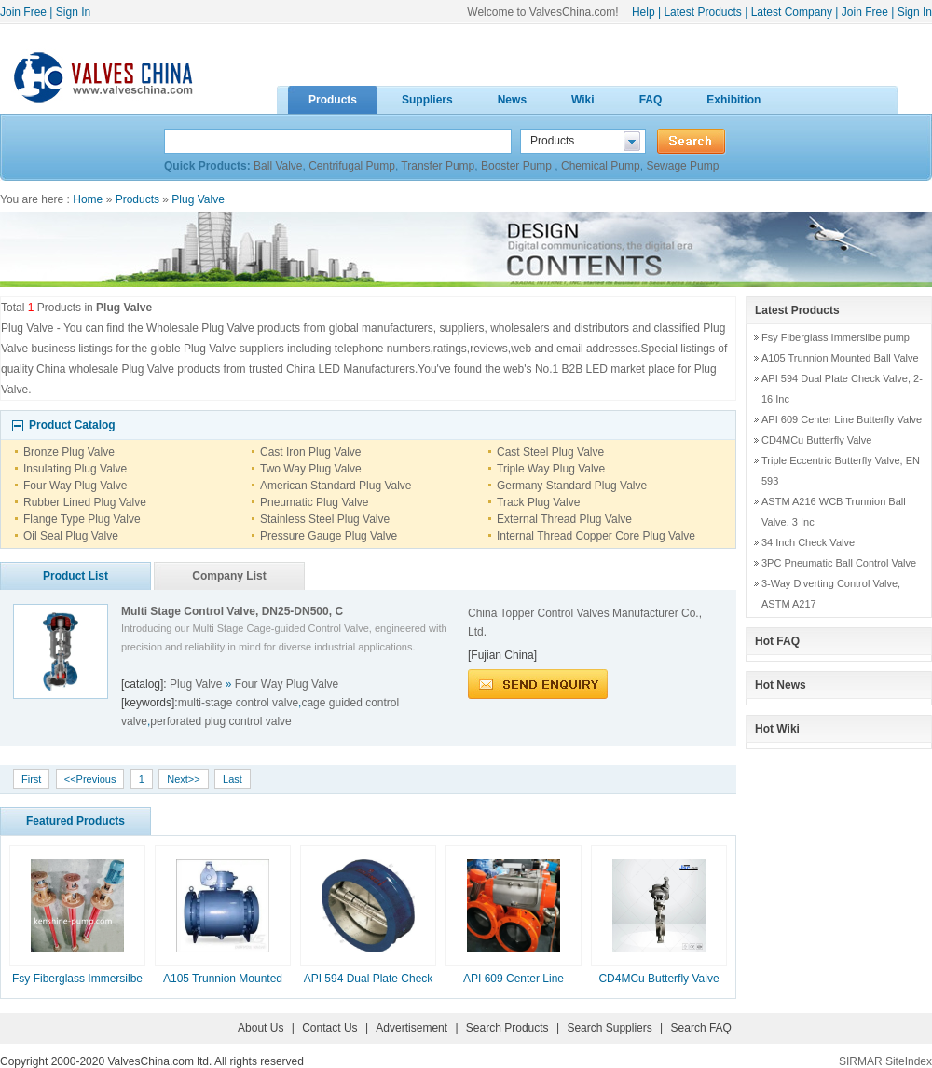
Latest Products (702, 12)
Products (137, 199)
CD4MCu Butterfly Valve (658, 978)
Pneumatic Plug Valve (314, 502)
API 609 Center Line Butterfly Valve (841, 419)
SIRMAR (861, 1061)
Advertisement (411, 1027)
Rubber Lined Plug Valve (84, 502)
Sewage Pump (682, 165)
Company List (229, 575)
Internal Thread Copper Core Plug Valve (596, 535)
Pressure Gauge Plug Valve (328, 535)
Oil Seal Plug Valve (70, 535)
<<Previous (90, 779)
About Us (260, 1027)
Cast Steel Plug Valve (550, 452)
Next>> (183, 779)
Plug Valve (197, 199)
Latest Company (791, 12)
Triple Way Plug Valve (551, 468)
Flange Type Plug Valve (82, 519)
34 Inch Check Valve (808, 542)
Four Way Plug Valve (75, 485)
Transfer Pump (437, 165)
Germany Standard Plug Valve (572, 485)
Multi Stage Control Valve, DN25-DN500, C (232, 611)
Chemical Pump (600, 165)
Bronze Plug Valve (69, 452)
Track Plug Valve (538, 502)
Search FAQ (701, 1027)
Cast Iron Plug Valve (311, 452)
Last (232, 779)
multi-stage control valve (238, 702)
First (31, 779)
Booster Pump (518, 165)
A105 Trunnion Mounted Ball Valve (840, 357)
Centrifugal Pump (351, 165)
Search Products (507, 1027)
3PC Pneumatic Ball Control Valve (838, 562)
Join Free (23, 12)
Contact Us (329, 1027)
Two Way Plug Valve (311, 468)
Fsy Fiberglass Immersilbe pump (835, 337)
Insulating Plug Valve (75, 468)
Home (88, 199)
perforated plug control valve (220, 721)
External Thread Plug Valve (564, 519)
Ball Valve (278, 165)
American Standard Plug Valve (336, 485)
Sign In (73, 12)
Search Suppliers (609, 1027)
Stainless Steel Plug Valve (325, 519)
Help (643, 12)
